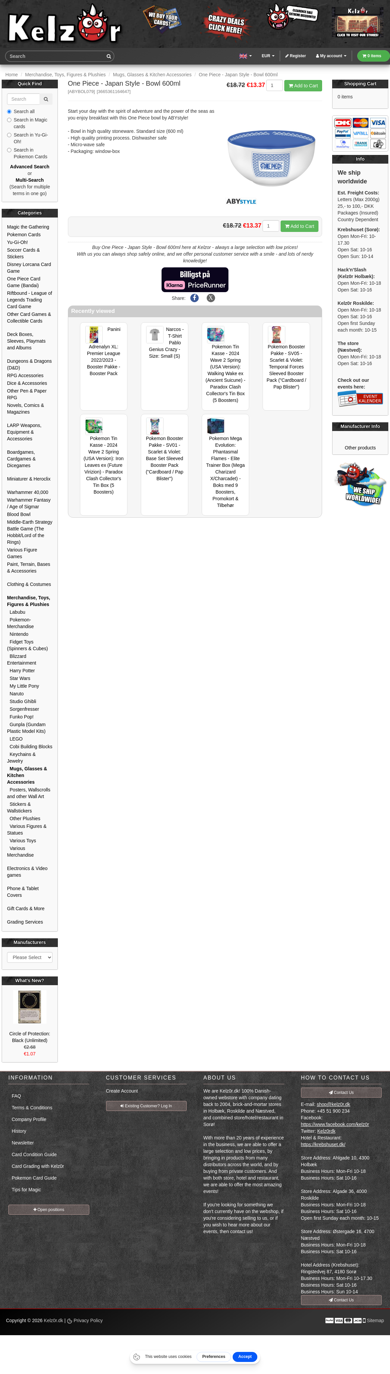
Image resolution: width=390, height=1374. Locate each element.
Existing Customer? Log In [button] (146, 1106)
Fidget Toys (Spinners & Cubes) (27, 645)
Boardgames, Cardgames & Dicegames (21, 458)
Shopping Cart (360, 83)
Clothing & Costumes (29, 584)
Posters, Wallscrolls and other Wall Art (28, 793)
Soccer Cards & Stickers (23, 253)
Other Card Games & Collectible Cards (29, 318)
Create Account (122, 1091)
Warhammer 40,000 (27, 492)
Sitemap (375, 1320)
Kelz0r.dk (53, 1320)
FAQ (16, 1096)
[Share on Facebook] (194, 298)
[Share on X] (211, 298)
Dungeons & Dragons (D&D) (29, 364)
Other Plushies (23, 818)
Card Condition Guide (34, 1154)
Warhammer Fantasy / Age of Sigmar (29, 503)
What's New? (29, 980)
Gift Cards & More (25, 908)
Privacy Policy (85, 1320)
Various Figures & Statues (26, 830)
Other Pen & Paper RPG (26, 394)
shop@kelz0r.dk (333, 1104)
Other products (360, 447)
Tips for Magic (26, 1189)
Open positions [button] (48, 1209)
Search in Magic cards (27, 123)
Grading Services (25, 922)
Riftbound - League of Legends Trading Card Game (29, 299)
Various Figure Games (22, 553)
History (19, 1131)
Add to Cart (303, 85)
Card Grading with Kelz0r (38, 1166)
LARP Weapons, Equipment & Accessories (24, 432)
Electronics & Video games (27, 872)
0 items (372, 56)
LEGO (15, 739)
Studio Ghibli (21, 701)
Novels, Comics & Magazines (25, 409)
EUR (268, 56)
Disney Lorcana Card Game (29, 268)
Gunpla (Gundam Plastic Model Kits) (26, 728)
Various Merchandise (20, 852)
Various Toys (21, 840)
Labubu (16, 612)
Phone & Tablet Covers (23, 892)
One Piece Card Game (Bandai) (23, 282)
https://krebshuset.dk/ (323, 1144)
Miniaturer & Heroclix (29, 479)
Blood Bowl (18, 514)
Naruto (15, 693)
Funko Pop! (20, 716)
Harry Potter (21, 670)
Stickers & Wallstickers (19, 807)
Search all (20, 111)
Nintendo (17, 634)
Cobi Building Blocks (29, 746)
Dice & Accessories (27, 383)
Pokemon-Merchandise (20, 623)
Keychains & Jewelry (21, 758)
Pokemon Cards (23, 234)
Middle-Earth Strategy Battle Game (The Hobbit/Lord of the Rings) (29, 532)
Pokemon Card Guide (34, 1178)
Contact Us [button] (341, 1092)
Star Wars (18, 678)
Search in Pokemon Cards (27, 153)
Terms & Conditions (32, 1107)
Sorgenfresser (23, 709)
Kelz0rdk (326, 1131)
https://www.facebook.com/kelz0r (335, 1124)
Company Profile (29, 1119)
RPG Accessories (25, 375)
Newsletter (23, 1142)
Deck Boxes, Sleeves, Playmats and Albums (26, 341)
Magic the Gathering (28, 227)
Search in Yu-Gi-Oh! (27, 138)
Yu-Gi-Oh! (17, 242)
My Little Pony (23, 686)
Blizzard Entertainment (21, 660)
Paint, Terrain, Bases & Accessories (28, 568)
